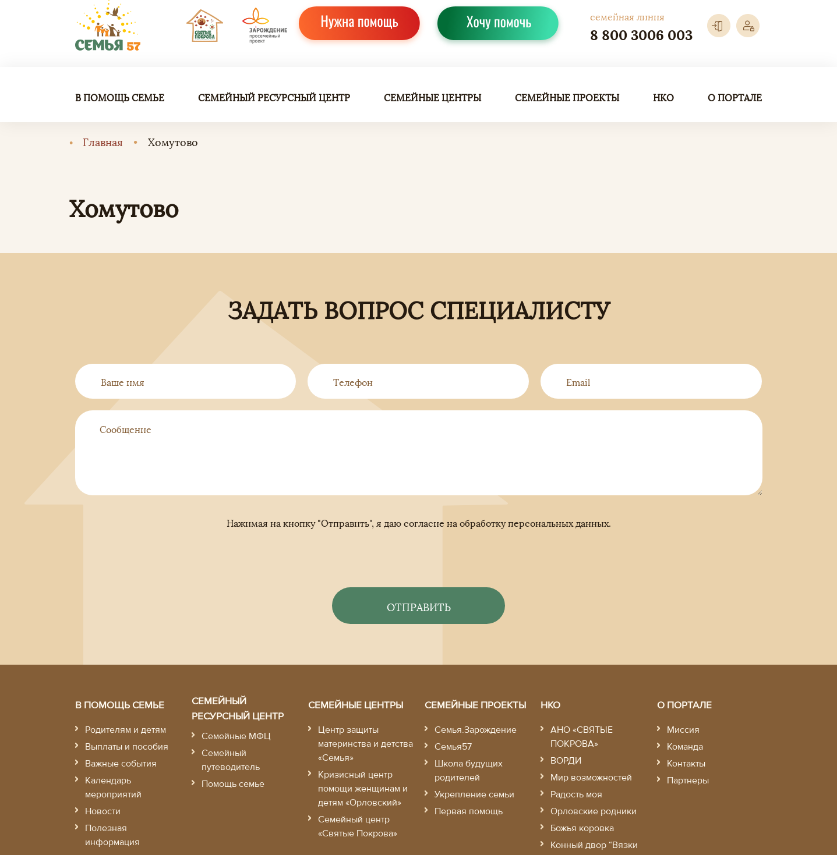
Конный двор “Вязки (594, 845)
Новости (103, 811)
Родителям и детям (125, 730)
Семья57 (453, 747)
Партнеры (688, 780)
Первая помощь (469, 811)
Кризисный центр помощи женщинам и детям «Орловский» (363, 788)
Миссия (683, 730)
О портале (735, 97)
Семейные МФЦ (236, 736)
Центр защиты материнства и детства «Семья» (365, 744)
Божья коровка (582, 828)
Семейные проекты (567, 97)
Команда (685, 747)
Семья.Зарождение (476, 730)
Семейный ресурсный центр (274, 97)
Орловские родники (593, 811)
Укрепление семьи (474, 794)
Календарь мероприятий (113, 787)
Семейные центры (432, 97)
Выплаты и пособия (126, 747)
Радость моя (576, 794)
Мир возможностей (591, 777)
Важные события (121, 763)
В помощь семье (119, 97)
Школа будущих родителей (469, 770)
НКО (663, 97)
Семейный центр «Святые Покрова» (357, 826)
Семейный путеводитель (231, 760)
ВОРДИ (565, 761)
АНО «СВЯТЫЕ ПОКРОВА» (581, 737)
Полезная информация (112, 835)
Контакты (686, 763)
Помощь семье (233, 784)
